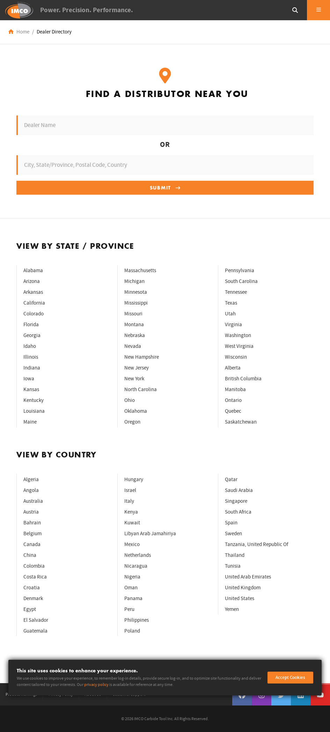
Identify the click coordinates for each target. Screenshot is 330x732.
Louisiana (34, 411)
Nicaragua (135, 566)
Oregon (132, 422)
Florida (31, 324)
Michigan (134, 281)
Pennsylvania (239, 270)
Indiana (31, 368)
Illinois (30, 357)
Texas (231, 303)
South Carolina (241, 281)
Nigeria (132, 577)
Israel (130, 490)
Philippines (136, 620)
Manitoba (235, 389)
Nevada (132, 346)
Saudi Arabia (239, 490)
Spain (231, 523)
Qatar (231, 479)
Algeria (31, 479)
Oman (131, 587)
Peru (129, 609)
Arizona (31, 281)
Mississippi (136, 303)
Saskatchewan (241, 422)
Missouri (133, 314)
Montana (134, 324)
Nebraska (134, 335)
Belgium (32, 533)
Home (22, 32)
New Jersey (136, 368)
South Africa (238, 512)
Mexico (132, 544)
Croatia (31, 587)
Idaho (29, 346)
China (29, 555)
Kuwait (132, 523)
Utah (230, 314)
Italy (129, 501)
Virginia (233, 324)
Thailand (234, 555)
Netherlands (137, 555)
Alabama (33, 270)
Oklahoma (135, 411)
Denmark (33, 598)
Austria (31, 512)
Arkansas (33, 292)
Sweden (233, 533)
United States (239, 598)
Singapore (236, 501)
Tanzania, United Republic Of (256, 544)
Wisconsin (236, 357)
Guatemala (35, 631)
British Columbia (243, 378)
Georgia (32, 335)
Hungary (133, 479)
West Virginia (239, 346)
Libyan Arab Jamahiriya (150, 533)
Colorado (33, 314)
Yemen (232, 609)
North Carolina (140, 389)
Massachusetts (140, 270)
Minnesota (135, 292)
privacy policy (96, 684)
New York (134, 378)
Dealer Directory (54, 32)
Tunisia (233, 566)
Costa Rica (35, 577)
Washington (238, 335)
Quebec (233, 411)
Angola (31, 490)
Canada (32, 544)
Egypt (29, 609)
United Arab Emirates (248, 577)
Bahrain (32, 523)
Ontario (233, 400)
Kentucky (33, 400)
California (34, 303)
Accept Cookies (290, 677)
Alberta (233, 368)
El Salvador (35, 620)
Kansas (31, 389)
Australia (33, 501)
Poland (132, 631)
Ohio (129, 400)
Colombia (34, 566)
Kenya (131, 512)
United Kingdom (243, 587)
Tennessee (236, 292)
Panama (133, 598)
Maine (30, 422)
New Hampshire (141, 357)
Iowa (28, 378)
